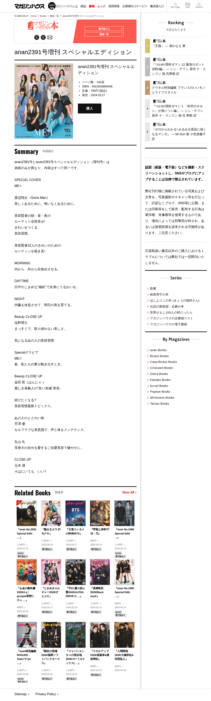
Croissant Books (161, 368)
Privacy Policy (45, 696)
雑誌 (83, 6)
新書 (153, 288)
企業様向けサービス (134, 6)
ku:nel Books (159, 385)
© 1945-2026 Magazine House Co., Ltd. (174, 696)
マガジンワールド (35, 6)
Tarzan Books (159, 403)
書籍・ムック (97, 6)
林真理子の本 (159, 294)
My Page (175, 4)
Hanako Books (160, 379)
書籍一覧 (54, 16)
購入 (89, 110)
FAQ (187, 4)
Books (43, 16)
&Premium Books (162, 397)
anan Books (158, 350)
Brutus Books (159, 356)
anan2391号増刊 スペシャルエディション (83, 16)
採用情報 (113, 6)
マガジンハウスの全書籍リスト (171, 318)
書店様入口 (157, 6)
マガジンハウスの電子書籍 (168, 324)
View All (129, 494)
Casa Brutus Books (163, 362)
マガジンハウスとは (65, 6)
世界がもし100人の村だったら (171, 312)
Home (34, 16)
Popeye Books (160, 391)
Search (199, 4)
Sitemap (20, 696)
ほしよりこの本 (174, 300)
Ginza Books (159, 374)
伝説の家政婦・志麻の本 (167, 306)
